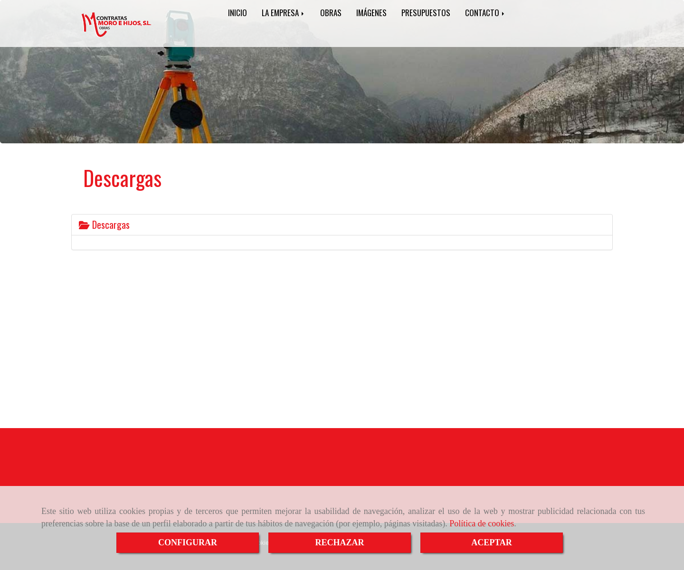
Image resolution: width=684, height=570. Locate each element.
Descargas (104, 224)
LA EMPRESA (283, 13)
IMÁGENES (371, 13)
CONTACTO (485, 13)
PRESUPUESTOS (425, 13)
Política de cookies (481, 523)
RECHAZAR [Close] (339, 542)
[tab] (342, 225)
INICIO (237, 13)
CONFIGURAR (187, 542)
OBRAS (331, 13)
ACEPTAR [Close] (491, 542)
